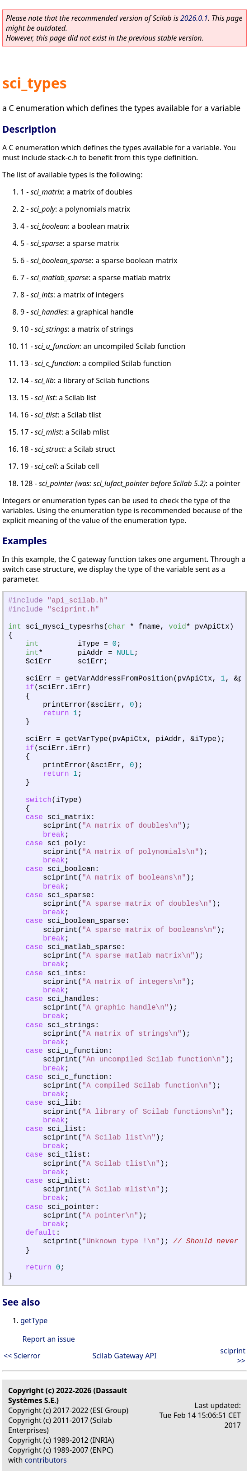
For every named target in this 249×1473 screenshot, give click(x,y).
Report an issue (48, 1339)
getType (33, 1320)
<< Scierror (22, 1356)
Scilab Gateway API (124, 1356)
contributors (46, 1460)
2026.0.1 (194, 18)
